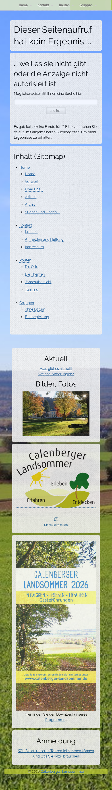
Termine (31, 289)
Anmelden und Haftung (44, 239)
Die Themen (35, 274)
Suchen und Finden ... (42, 212)
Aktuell (30, 197)
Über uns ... (34, 189)
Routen (66, 5)
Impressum (34, 247)
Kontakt (45, 5)
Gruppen (88, 5)
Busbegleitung (37, 317)
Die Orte (31, 267)
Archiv (30, 204)
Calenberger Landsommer (62, 771)
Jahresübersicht (38, 282)
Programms (55, 720)
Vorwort (31, 181)
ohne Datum (35, 309)
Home (25, 5)
